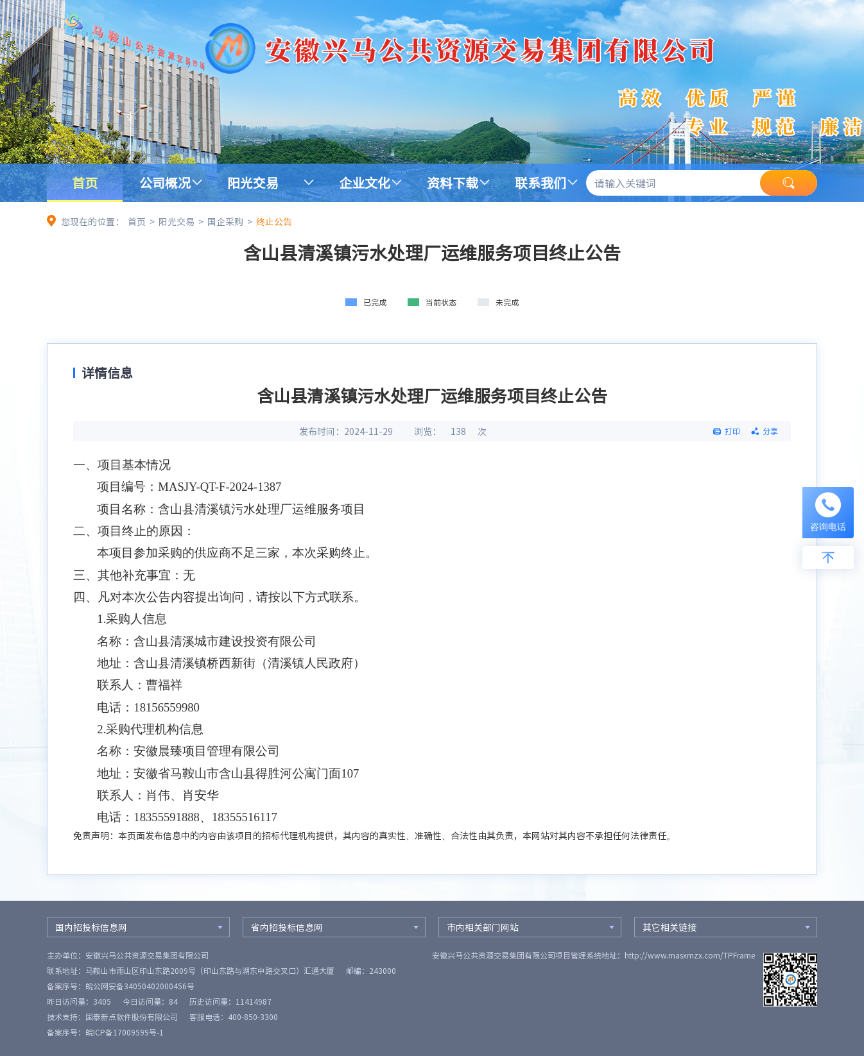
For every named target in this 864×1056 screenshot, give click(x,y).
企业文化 (364, 182)
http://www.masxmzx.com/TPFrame (690, 955)
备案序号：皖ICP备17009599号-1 (105, 1032)
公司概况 (165, 182)
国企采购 (225, 221)
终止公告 (274, 221)
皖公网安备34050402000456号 (139, 986)
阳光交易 (253, 182)
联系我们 (540, 182)
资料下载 (452, 182)
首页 (85, 182)
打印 (732, 431)
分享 (770, 431)
